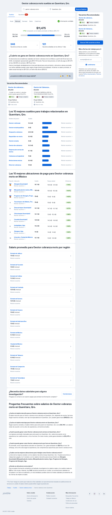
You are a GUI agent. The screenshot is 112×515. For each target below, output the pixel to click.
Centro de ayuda (31, 498)
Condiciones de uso (71, 500)
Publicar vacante (50, 496)
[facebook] (89, 493)
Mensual (17, 21)
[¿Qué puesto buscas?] (35, 9)
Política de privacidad (89, 74)
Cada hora (38, 21)
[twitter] (99, 493)
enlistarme (90, 65)
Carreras (29, 500)
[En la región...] (61, 9)
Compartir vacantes (51, 498)
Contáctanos (67, 394)
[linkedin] (104, 493)
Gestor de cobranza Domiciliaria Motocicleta (15, 87)
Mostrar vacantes (67, 123)
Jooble (13, 511)
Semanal (24, 21)
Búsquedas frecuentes (72, 496)
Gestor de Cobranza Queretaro (41, 87)
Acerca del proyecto (32, 496)
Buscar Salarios (81, 9)
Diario (31, 21)
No (68, 76)
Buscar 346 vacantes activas (90, 42)
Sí (61, 76)
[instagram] (94, 493)
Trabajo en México (71, 498)
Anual (11, 21)
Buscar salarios (70, 507)
